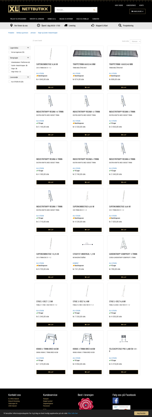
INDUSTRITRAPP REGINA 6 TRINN (122, 159)
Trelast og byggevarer (18, 19)
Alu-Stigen (40, 73)
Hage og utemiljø (82, 19)
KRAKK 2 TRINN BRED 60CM (47, 349)
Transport (46, 399)
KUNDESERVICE (131, 5)
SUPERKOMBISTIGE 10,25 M (47, 254)
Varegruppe (14, 58)
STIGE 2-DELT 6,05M (117, 301)
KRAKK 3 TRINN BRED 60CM (84, 349)
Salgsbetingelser (48, 403)
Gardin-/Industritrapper (19, 65)
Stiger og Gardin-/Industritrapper (47, 33)
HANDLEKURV (137, 11)
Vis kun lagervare (17, 52)
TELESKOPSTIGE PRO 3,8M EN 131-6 (123, 350)
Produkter (11, 33)
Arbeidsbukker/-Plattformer (20, 62)
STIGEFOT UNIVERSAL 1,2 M (84, 254)
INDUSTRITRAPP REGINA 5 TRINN (122, 111)
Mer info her (75, 413)
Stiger (14, 68)
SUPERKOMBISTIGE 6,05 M (83, 206)
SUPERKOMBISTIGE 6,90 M (47, 64)
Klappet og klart (47, 401)
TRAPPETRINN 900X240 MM (84, 64)
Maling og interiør (66, 19)
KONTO (141, 5)
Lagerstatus (14, 48)
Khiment (75, 263)
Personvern (46, 406)
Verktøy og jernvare (37, 19)
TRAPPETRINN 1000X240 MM (121, 64)
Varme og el (52, 19)
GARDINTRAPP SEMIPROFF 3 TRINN (123, 254)
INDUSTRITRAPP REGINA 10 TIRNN (49, 111)
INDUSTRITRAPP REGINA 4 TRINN (86, 159)
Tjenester (95, 19)
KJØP (50, 87)
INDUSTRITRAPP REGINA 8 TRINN (49, 159)
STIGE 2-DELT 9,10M (81, 301)
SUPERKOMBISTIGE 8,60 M (120, 206)
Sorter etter (125, 41)
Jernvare (33, 33)
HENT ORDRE (119, 5)
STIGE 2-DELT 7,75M (44, 301)
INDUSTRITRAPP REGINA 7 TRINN (49, 206)
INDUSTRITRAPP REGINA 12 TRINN (86, 111)
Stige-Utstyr (16, 72)
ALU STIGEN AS (17, 82)
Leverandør (14, 77)
